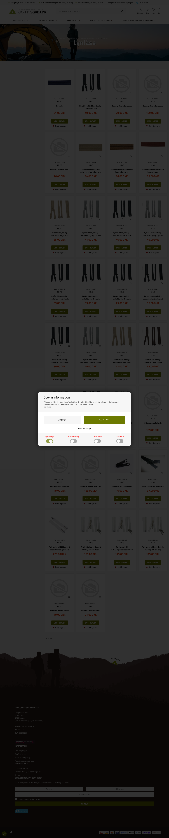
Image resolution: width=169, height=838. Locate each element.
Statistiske (120, 439)
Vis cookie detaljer (84, 428)
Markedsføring (73, 439)
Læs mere (47, 406)
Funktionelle (97, 439)
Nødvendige (49, 439)
